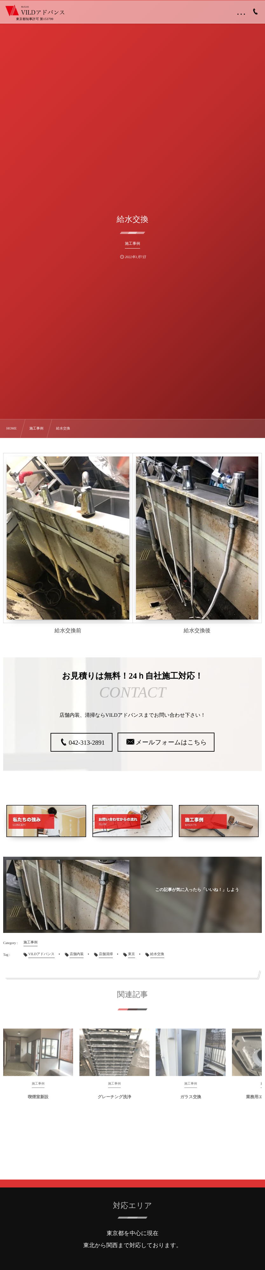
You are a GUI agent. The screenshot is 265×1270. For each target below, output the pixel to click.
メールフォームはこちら (171, 742)
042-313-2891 (87, 742)
